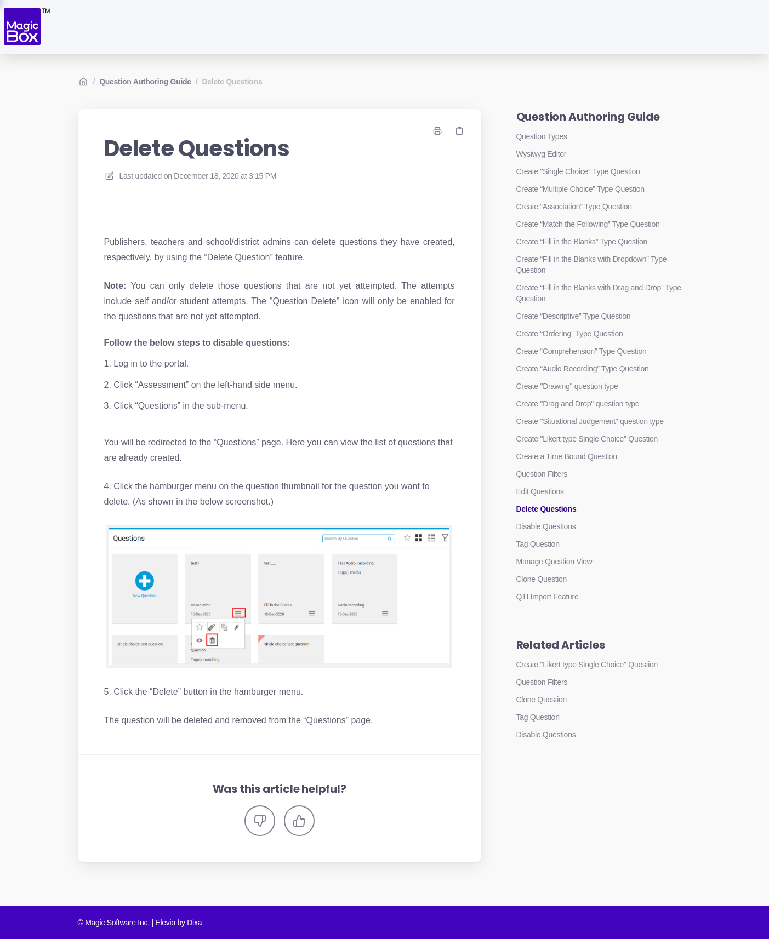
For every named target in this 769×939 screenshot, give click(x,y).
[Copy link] (459, 131)
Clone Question (541, 579)
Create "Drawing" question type (567, 386)
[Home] (26, 27)
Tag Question (538, 544)
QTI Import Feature (547, 596)
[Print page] (437, 131)
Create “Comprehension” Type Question (581, 351)
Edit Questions (540, 491)
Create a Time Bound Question (566, 456)
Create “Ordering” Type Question (569, 333)
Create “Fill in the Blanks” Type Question (582, 241)
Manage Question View (554, 561)
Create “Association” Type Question (574, 206)
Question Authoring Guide (145, 81)
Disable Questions (546, 526)
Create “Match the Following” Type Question (588, 224)
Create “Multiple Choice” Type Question (580, 189)
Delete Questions (232, 81)
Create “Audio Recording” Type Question (582, 368)
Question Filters (542, 474)
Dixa (194, 922)
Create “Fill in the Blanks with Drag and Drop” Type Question (598, 293)
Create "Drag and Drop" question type (578, 403)
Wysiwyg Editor (541, 154)
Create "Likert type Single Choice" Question (587, 438)
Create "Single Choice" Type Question (578, 171)
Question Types (541, 136)
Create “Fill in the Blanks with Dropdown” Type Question (591, 264)
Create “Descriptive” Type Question (573, 316)
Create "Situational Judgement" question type (590, 421)
